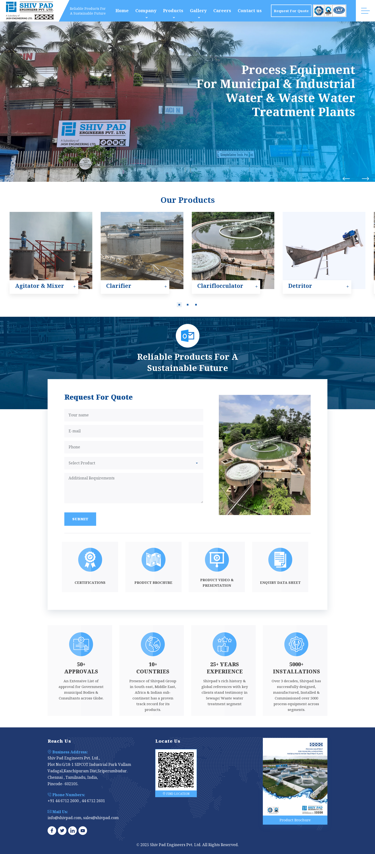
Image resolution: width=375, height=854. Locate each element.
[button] (179, 304)
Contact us (250, 10)
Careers (222, 10)
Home (122, 10)
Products (173, 10)
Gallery (198, 10)
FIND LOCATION (176, 793)
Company (145, 10)
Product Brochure (295, 820)
